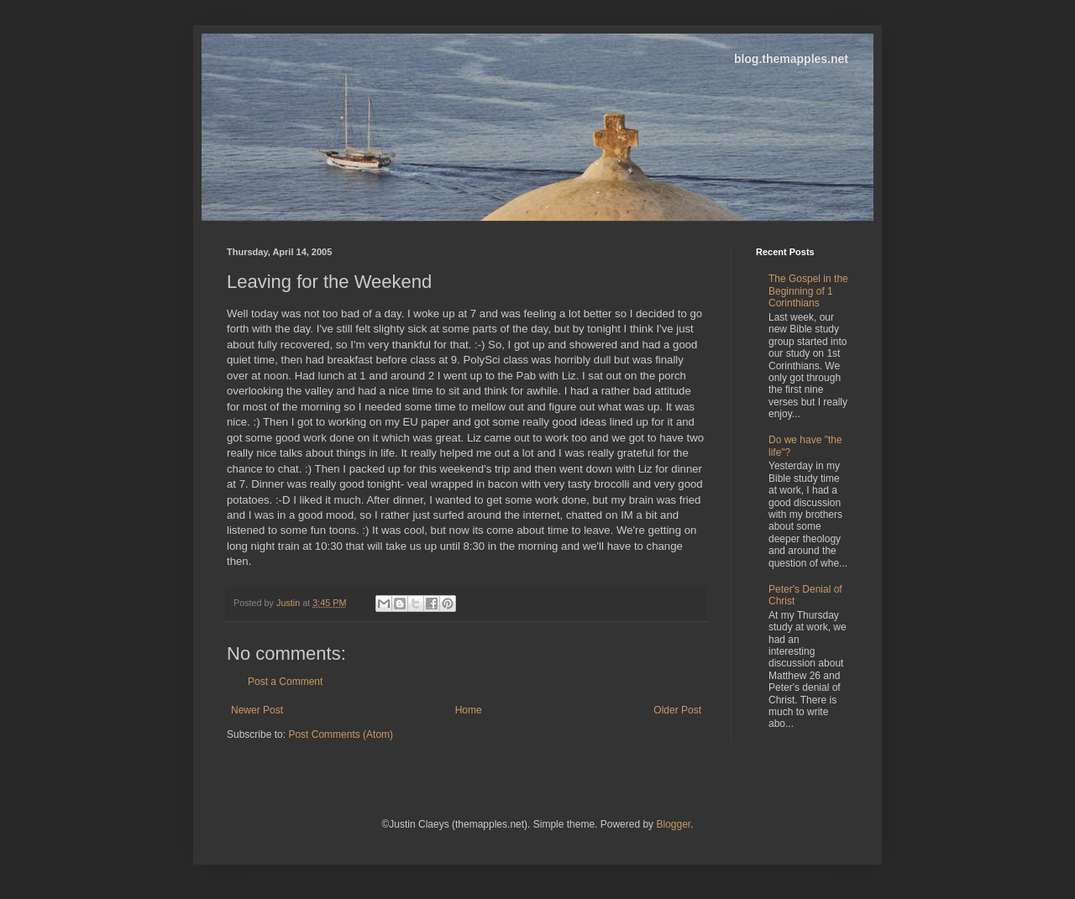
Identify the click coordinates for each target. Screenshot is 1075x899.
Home (468, 710)
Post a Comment (285, 681)
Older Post (677, 710)
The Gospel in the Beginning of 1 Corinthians (808, 291)
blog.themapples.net (791, 58)
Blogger (673, 824)
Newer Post (257, 710)
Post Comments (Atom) (340, 734)
